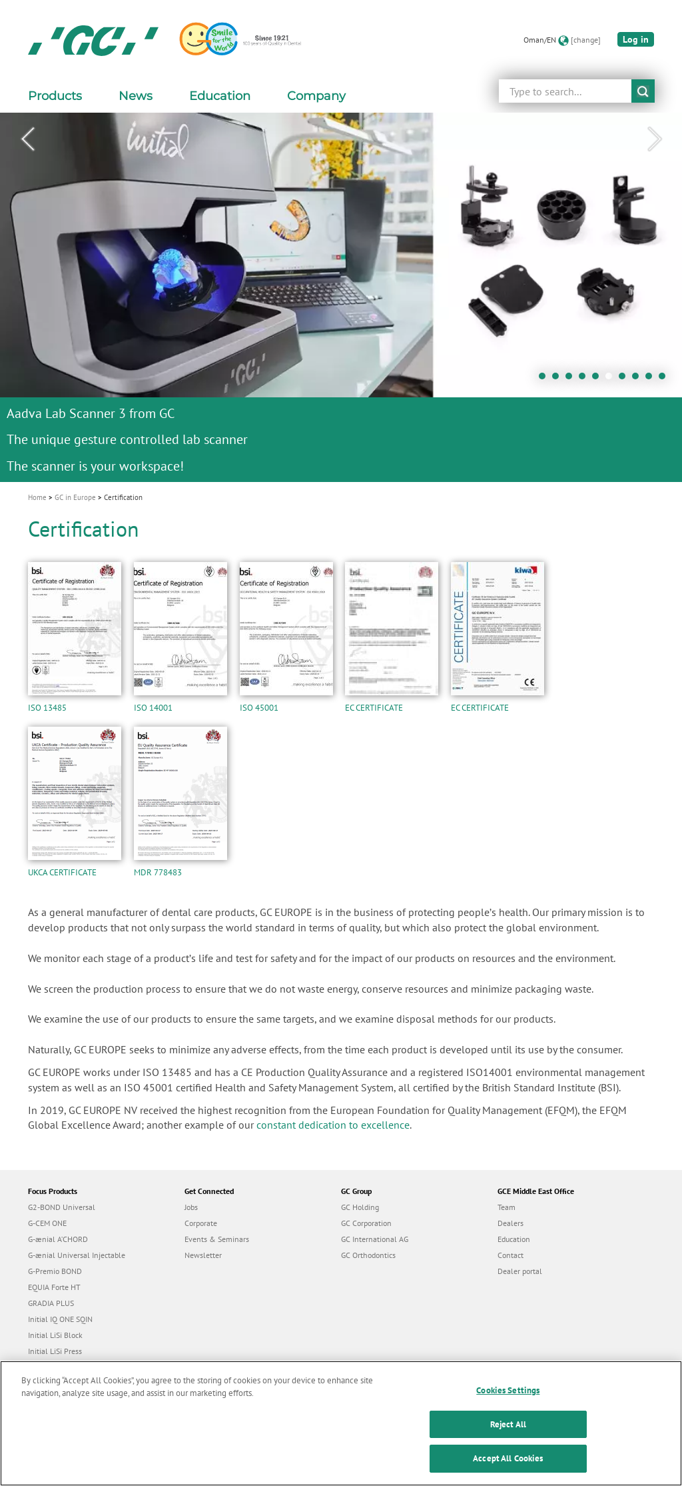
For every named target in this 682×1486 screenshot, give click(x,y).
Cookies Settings (507, 1398)
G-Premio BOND (55, 1271)
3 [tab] (572, 379)
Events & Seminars (216, 1239)
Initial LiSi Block (55, 1335)
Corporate (200, 1223)
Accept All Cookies (508, 1466)
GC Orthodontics (368, 1255)
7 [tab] (625, 379)
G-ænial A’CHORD (58, 1239)
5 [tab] (598, 379)
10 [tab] (665, 379)
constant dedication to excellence (333, 1124)
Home (37, 497)
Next (655, 139)
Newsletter (203, 1255)
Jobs (191, 1207)
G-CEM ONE (47, 1223)
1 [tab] (545, 379)
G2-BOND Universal (61, 1207)
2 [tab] (558, 379)
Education (514, 1239)
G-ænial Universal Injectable (76, 1255)
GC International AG (374, 1239)
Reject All (508, 1431)
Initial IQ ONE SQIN (60, 1319)
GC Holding (360, 1207)
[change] (586, 40)
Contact (510, 1255)
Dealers (510, 1223)
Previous (27, 139)
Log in (636, 39)
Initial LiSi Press (55, 1351)
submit (643, 91)
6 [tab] (612, 379)
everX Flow (47, 1367)
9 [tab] (652, 379)
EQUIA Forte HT (54, 1287)
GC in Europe (75, 497)
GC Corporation (366, 1223)
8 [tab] (638, 379)
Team (506, 1207)
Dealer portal (520, 1271)
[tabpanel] (341, 297)
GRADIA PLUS (51, 1303)
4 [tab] (585, 379)
